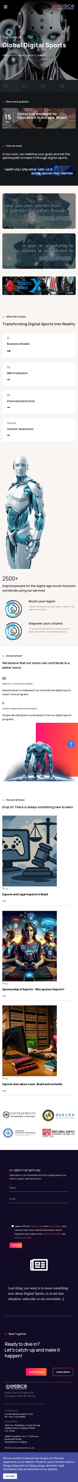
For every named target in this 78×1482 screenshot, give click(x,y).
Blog (5, 888)
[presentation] (35, 1212)
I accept (10, 1476)
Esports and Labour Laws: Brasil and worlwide (32, 1084)
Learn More (63, 1372)
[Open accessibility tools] (71, 744)
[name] (39, 1188)
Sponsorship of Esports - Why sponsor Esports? (33, 989)
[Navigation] (5, 7)
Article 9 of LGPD (22, 1237)
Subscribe (16, 1245)
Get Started (36, 1372)
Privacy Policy (55, 1226)
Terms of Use (36, 1226)
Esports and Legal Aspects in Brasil (25, 894)
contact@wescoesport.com (19, 1414)
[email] (39, 1199)
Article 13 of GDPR (52, 1233)
